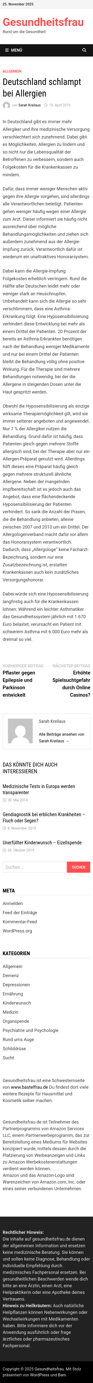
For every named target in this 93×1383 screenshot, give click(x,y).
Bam (62, 1375)
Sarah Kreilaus (30, 105)
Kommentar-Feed (20, 921)
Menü (13, 50)
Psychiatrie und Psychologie (31, 1030)
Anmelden (13, 903)
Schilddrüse (14, 1048)
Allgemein (12, 71)
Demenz (11, 975)
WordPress (39, 1375)
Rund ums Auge (18, 1039)
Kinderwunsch (17, 1003)
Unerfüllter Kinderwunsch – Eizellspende (42, 843)
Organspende (16, 1021)
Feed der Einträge (20, 912)
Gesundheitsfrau (43, 22)
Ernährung (13, 993)
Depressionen (16, 984)
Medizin (10, 1012)
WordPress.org (17, 930)
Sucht (8, 1057)
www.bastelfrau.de (29, 1087)
